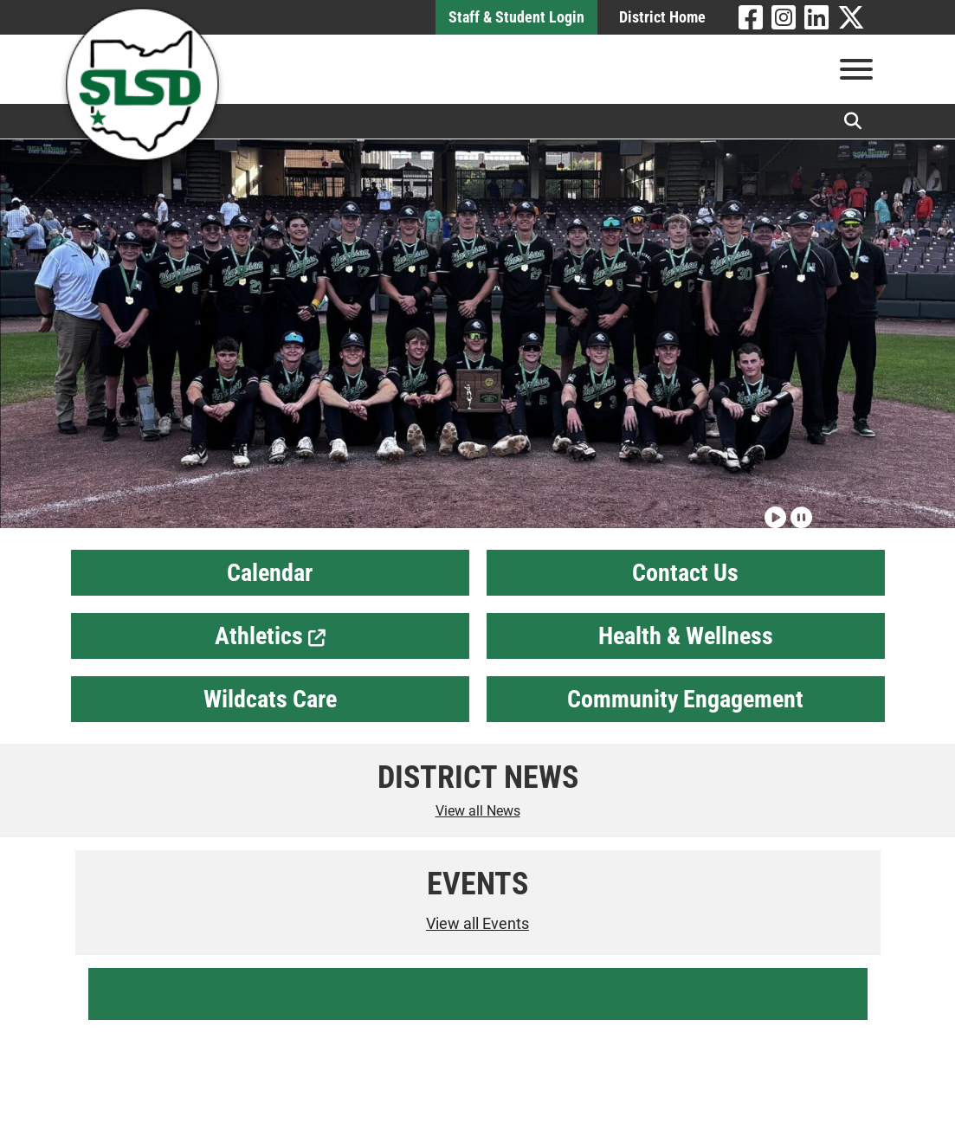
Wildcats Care (270, 699)
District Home (662, 17)
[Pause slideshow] (799, 510)
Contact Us (685, 572)
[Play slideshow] (773, 510)
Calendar (270, 572)
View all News (478, 811)
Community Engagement (685, 699)
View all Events (477, 923)
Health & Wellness (685, 636)
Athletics (270, 636)
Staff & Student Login (516, 17)
